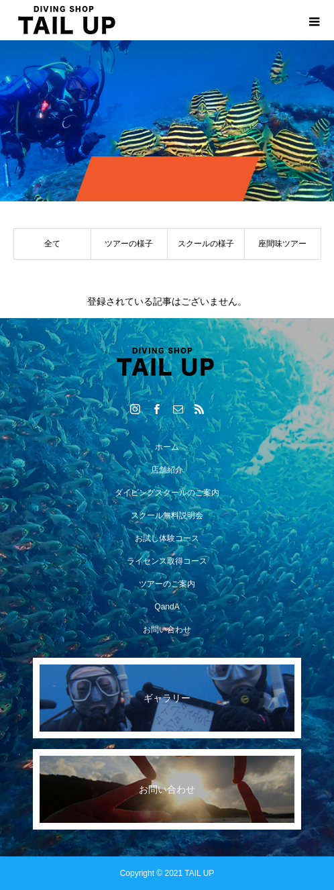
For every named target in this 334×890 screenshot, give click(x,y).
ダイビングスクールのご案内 (167, 492)
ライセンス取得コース (167, 561)
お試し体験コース (167, 538)
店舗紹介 (167, 470)
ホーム (167, 447)
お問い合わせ (167, 629)
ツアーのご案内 (167, 584)
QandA (166, 606)
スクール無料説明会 (167, 515)
